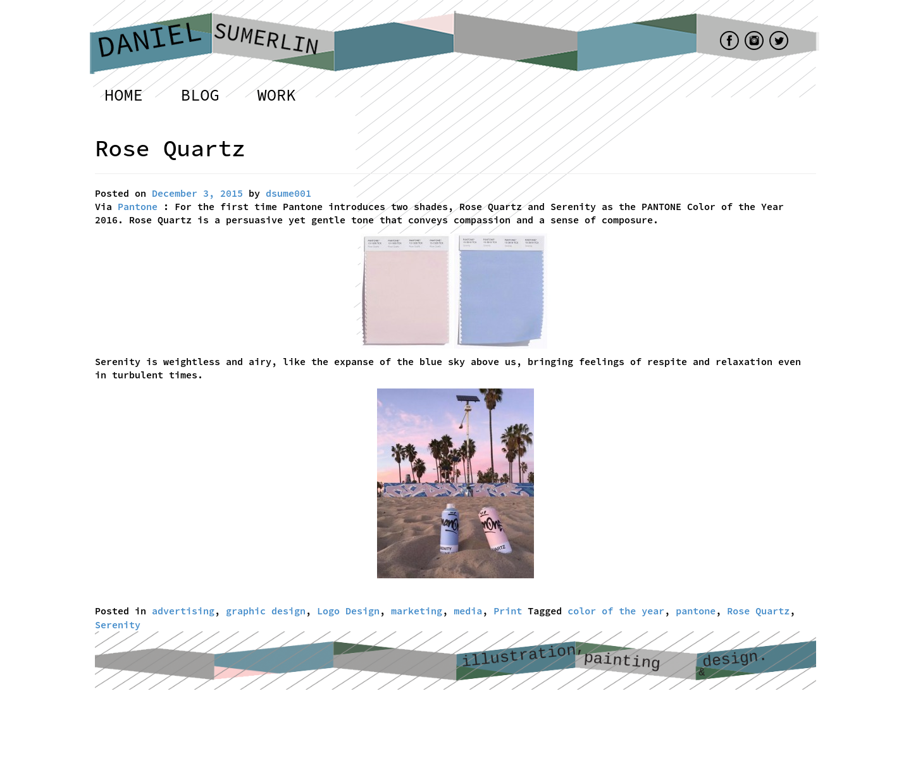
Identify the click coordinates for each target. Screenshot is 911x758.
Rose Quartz (758, 611)
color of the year (615, 611)
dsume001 (288, 193)
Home (123, 95)
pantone (696, 611)
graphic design (266, 611)
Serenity (117, 625)
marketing (416, 611)
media (468, 611)
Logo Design (348, 611)
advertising (183, 611)
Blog (200, 95)
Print (507, 611)
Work (276, 95)
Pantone (138, 207)
